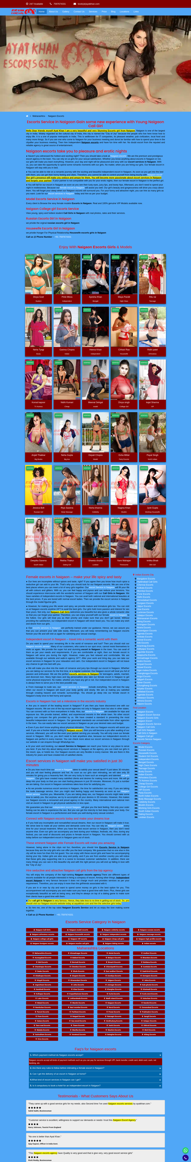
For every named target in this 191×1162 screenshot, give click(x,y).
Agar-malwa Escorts (147, 670)
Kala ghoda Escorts (150, 985)
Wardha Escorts (78, 1030)
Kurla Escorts (114, 994)
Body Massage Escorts (150, 799)
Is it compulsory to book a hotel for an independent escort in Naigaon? (65, 1085)
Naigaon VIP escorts (79, 939)
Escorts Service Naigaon (149, 739)
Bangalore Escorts (146, 579)
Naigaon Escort (144, 721)
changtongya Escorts (147, 673)
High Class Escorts (148, 765)
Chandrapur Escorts (43, 967)
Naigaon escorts (90, 142)
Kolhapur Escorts (43, 994)
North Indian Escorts (148, 796)
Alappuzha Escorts (146, 655)
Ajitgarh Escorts (145, 679)
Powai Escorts (114, 1012)
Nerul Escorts (114, 1007)
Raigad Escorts (78, 1016)
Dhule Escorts (78, 971)
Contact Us (79, 11)
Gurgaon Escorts (145, 603)
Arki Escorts (143, 643)
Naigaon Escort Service (148, 715)
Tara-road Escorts (43, 1025)
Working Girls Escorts (149, 808)
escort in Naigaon (118, 615)
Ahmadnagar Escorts (147, 658)
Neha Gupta (67, 455)
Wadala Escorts (43, 1030)
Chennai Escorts (145, 585)
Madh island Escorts (114, 998)
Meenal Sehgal (95, 402)
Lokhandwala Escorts (78, 998)
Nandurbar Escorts (43, 1007)
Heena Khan (95, 349)
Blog (113, 11)
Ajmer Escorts (144, 682)
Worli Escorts (149, 1030)
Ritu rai (152, 297)
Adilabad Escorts (145, 691)
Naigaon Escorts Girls (147, 718)
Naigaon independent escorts (114, 934)
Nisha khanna (95, 508)
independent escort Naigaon (67, 807)
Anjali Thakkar (38, 455)
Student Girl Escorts (148, 756)
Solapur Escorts (149, 1021)
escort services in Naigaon (142, 162)
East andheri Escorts (114, 971)
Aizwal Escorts (144, 640)
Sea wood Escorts (78, 1021)
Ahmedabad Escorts (147, 600)
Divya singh (124, 402)
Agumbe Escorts (145, 652)
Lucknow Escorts (145, 612)
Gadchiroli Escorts (149, 971)
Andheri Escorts (149, 953)
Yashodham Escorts (43, 1034)
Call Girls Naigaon (146, 730)
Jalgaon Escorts (114, 980)
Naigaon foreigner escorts (43, 943)
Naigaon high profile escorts (150, 939)
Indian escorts (150, 943)
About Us (53, 11)
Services (93, 11)
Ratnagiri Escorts (114, 1016)
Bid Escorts (43, 962)
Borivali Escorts (78, 962)
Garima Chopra (66, 349)
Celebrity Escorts (147, 802)
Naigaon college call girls (43, 939)
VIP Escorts (144, 790)
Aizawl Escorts (144, 667)
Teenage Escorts (146, 768)
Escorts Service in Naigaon (114, 847)
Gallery (65, 11)
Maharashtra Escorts (43, 953)
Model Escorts (146, 747)
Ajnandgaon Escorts (147, 630)
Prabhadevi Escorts (150, 1012)
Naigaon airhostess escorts (43, 934)
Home (42, 11)
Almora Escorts (144, 701)
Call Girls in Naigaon (114, 593)
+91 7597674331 (63, 237)
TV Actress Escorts (147, 780)
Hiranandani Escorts (78, 980)
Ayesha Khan (95, 297)
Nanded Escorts (149, 1003)
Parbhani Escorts (79, 1012)
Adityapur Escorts (145, 649)
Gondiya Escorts (114, 976)
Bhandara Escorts (150, 958)
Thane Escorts (78, 1025)
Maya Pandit (124, 297)
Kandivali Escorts (43, 989)
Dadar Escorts (43, 971)
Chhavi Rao (124, 349)
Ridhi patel (152, 349)
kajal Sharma (152, 402)
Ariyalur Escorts (145, 688)
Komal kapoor (38, 402)
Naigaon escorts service (38, 646)
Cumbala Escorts (150, 967)
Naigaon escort (155, 175)
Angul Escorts (144, 676)
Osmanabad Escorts (150, 1007)
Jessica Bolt (38, 508)
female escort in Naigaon (72, 187)
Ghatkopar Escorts (43, 976)
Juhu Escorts (78, 985)
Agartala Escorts (145, 694)
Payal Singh (152, 455)
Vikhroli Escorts (149, 1025)
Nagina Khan (124, 508)
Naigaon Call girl (145, 736)
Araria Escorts (144, 627)
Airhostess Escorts (147, 777)
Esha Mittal (124, 455)
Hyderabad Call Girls (147, 582)
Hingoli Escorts (43, 980)
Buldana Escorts (150, 962)
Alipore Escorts (144, 704)
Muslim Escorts (146, 805)
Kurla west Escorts (150, 994)
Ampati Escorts (144, 664)
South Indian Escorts (149, 811)
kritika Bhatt (152, 560)
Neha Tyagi (38, 349)
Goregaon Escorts (150, 976)
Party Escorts (145, 793)
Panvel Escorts (43, 1012)
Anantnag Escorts (145, 646)
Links (136, 11)
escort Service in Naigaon (102, 587)
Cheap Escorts (146, 783)
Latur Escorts (43, 998)
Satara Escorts (43, 1021)
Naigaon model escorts (78, 930)
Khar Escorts (78, 989)
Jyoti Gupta (152, 508)
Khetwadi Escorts (150, 989)
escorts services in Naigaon (46, 628)
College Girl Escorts (148, 786)
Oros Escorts (43, 1039)
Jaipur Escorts (144, 606)
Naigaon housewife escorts (79, 934)
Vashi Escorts (114, 1025)
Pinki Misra (67, 297)
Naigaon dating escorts (114, 943)
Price (104, 11)
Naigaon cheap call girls (114, 939)
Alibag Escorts (150, 1034)
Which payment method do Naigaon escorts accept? (56, 1055)
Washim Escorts (114, 1030)
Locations (124, 11)
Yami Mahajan (124, 560)
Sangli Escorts (150, 1016)
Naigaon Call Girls (60, 612)
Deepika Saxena (38, 560)
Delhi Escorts (143, 597)
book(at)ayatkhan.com (87, 4)
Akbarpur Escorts (145, 698)
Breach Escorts (114, 962)
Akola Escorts (114, 953)
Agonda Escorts (145, 633)
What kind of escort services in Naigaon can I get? (55, 1080)
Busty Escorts (145, 771)
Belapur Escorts (114, 958)
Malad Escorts (43, 1003)
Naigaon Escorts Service (75, 907)
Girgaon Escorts (78, 976)
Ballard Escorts (78, 958)
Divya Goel (38, 297)
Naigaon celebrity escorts (114, 930)
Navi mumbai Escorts (78, 1007)
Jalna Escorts (149, 980)
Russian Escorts (146, 750)
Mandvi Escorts (78, 1003)
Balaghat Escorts (114, 1034)
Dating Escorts (146, 814)
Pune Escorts (143, 594)
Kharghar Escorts (114, 989)
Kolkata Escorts (145, 588)
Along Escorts (144, 621)
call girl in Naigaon (42, 900)
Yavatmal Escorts (79, 1034)
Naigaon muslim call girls (78, 943)
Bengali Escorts (146, 762)
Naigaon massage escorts (150, 934)
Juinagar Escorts (114, 985)
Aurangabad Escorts (43, 958)
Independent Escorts (149, 759)
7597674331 (58, 4)
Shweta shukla (95, 560)
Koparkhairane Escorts (78, 994)
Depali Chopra (95, 455)
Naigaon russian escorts (150, 930)
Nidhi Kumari (67, 402)
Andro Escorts (144, 661)
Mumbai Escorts (145, 591)
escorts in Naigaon (94, 711)
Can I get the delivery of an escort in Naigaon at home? (58, 1074)
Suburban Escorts (150, 998)
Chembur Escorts (79, 967)
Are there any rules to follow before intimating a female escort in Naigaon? (67, 1068)
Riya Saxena (67, 508)
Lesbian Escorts (146, 817)
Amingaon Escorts (146, 624)
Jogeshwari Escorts (43, 985)
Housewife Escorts (148, 753)
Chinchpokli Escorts (114, 967)
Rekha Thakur (67, 560)
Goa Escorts (143, 609)
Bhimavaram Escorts (147, 618)
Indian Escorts (146, 774)
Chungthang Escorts (147, 685)
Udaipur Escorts (145, 615)
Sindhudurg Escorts (114, 1021)
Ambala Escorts (145, 636)
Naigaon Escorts (145, 712)
